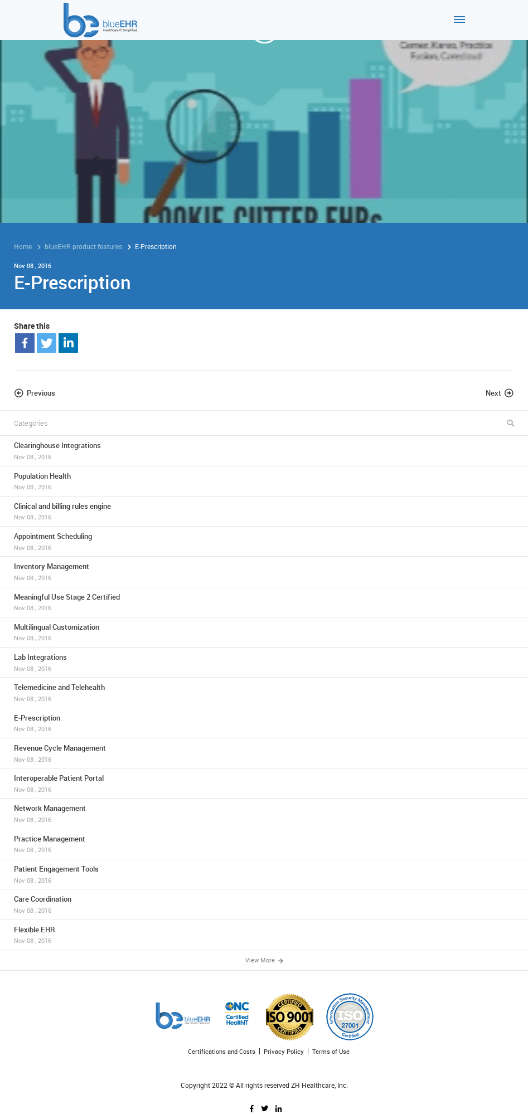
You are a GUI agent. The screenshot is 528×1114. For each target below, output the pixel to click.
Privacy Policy (284, 1051)
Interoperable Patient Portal (264, 783)
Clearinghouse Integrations (264, 450)
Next (493, 393)
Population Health (264, 481)
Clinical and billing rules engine (264, 511)
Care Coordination (264, 904)
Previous (41, 393)
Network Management (264, 813)
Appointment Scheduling (264, 541)
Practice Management (264, 844)
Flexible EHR (264, 935)
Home (23, 246)
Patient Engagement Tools (264, 874)
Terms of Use (331, 1051)
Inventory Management (264, 571)
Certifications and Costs (221, 1051)
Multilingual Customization (264, 632)
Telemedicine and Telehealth (264, 692)
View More (264, 960)
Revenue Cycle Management (264, 753)
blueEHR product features (83, 246)
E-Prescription (264, 723)
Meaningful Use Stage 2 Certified (264, 602)
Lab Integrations (264, 662)
